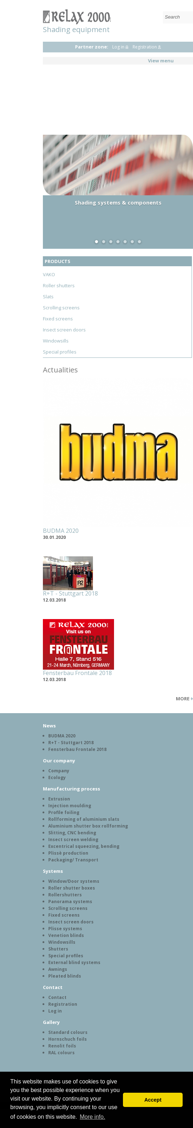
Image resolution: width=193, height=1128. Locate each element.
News (49, 725)
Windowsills (56, 341)
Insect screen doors (64, 329)
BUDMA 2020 (61, 531)
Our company (59, 760)
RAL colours (61, 1053)
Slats (48, 296)
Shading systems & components (118, 202)
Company (58, 771)
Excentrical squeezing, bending (83, 846)
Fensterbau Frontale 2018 (77, 673)
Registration (145, 47)
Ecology (57, 777)
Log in (118, 47)
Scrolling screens (61, 307)
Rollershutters (65, 895)
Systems (53, 871)
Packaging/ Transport (73, 860)
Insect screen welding (73, 839)
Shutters (58, 949)
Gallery (51, 1022)
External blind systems (74, 962)
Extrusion (59, 799)
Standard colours (68, 1032)
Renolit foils (62, 1046)
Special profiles (59, 352)
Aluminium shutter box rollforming (88, 826)
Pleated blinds (64, 976)
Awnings (57, 969)
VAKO (49, 274)
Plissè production (68, 853)
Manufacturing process (71, 789)
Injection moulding (69, 806)
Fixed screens (58, 318)
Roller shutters (59, 285)
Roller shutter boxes (71, 888)
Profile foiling (63, 812)
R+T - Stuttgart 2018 (70, 593)
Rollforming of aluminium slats (83, 819)
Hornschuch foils (67, 1039)
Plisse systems (65, 929)
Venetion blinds (66, 935)
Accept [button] (153, 1100)
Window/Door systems (73, 881)
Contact (53, 987)
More (182, 698)
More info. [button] (92, 1117)
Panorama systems (70, 901)
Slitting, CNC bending (72, 833)
